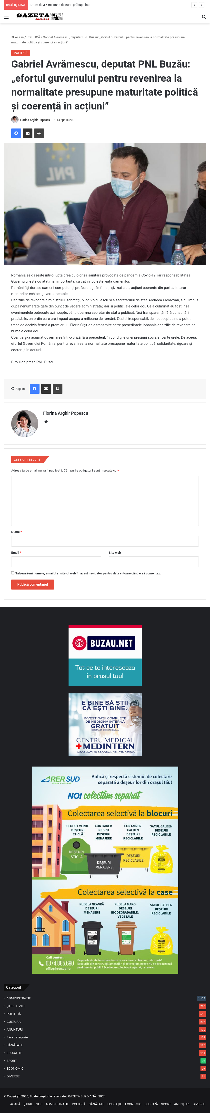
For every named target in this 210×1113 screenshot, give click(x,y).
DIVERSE (13, 1076)
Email (16, 552)
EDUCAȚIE (14, 1053)
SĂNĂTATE (15, 1045)
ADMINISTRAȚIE (19, 998)
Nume (16, 532)
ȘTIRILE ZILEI (16, 1006)
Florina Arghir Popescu (35, 120)
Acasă (17, 37)
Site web (115, 552)
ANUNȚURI (15, 1029)
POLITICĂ (33, 37)
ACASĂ (15, 1104)
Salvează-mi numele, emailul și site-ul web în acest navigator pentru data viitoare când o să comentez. (88, 573)
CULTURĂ (14, 1022)
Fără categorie (17, 1037)
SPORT (12, 1061)
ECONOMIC (15, 1068)
